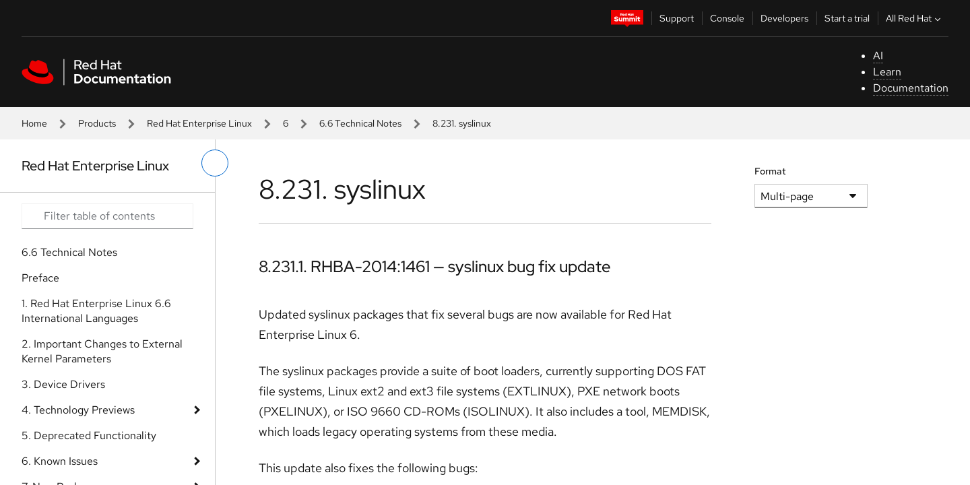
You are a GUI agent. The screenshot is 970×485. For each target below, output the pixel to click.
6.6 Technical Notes (360, 123)
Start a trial (847, 18)
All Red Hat (915, 18)
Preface (40, 278)
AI (878, 55)
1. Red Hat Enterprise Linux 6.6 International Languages (96, 310)
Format (770, 171)
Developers (784, 18)
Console (727, 18)
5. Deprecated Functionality (89, 435)
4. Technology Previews (78, 410)
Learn (887, 72)
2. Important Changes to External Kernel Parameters (102, 351)
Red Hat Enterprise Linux (199, 123)
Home (34, 123)
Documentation (910, 88)
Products (97, 123)
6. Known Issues (60, 461)
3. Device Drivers (63, 384)
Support (676, 18)
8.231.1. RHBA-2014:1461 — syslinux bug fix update (435, 266)
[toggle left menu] (214, 163)
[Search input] (107, 216)
